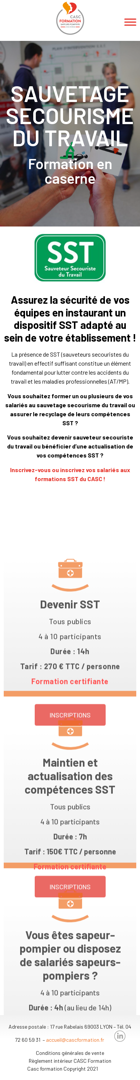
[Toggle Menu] (130, 22)
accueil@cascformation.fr (75, 1039)
